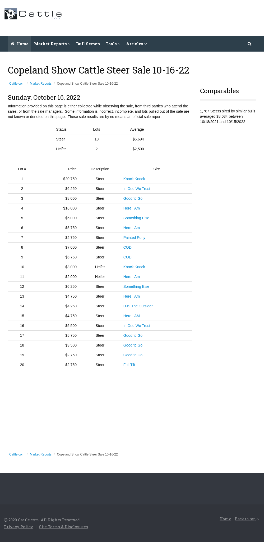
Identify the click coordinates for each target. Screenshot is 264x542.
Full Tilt (129, 365)
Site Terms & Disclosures (63, 526)
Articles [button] (136, 43)
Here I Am (131, 208)
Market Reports (41, 83)
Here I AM (131, 316)
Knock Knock (134, 179)
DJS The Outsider (138, 306)
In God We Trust (136, 188)
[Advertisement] (164, 17)
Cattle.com (16, 83)
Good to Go (132, 198)
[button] (250, 44)
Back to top (247, 518)
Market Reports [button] (52, 43)
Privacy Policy (18, 526)
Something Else (136, 218)
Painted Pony (134, 237)
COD (127, 247)
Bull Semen (88, 43)
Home (20, 43)
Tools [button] (113, 43)
